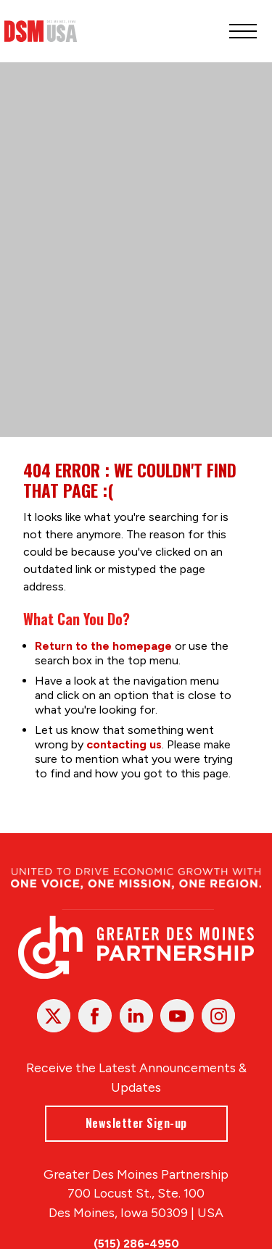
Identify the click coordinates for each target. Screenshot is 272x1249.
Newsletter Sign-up (136, 1123)
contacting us (124, 744)
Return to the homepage (103, 646)
